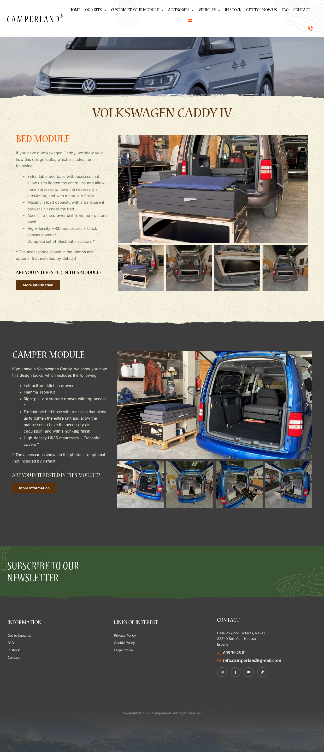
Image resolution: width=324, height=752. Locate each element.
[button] (122, 188)
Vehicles (209, 10)
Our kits (95, 10)
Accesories (181, 10)
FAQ (285, 10)
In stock (233, 10)
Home (74, 10)
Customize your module (137, 10)
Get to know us (261, 10)
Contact (301, 10)
